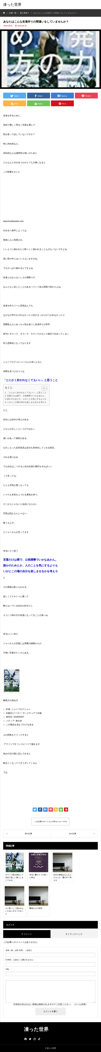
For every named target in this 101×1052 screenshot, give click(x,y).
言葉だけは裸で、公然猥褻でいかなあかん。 (26, 396)
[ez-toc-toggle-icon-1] (43, 388)
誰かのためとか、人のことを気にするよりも (26, 399)
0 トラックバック (74, 934)
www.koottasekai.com (13, 221)
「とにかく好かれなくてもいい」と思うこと (26, 392)
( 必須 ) (19, 950)
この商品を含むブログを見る (20, 724)
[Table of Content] (44, 388)
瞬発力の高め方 (10, 700)
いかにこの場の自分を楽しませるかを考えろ (26, 402)
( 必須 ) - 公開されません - (20, 960)
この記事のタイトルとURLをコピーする (50, 821)
